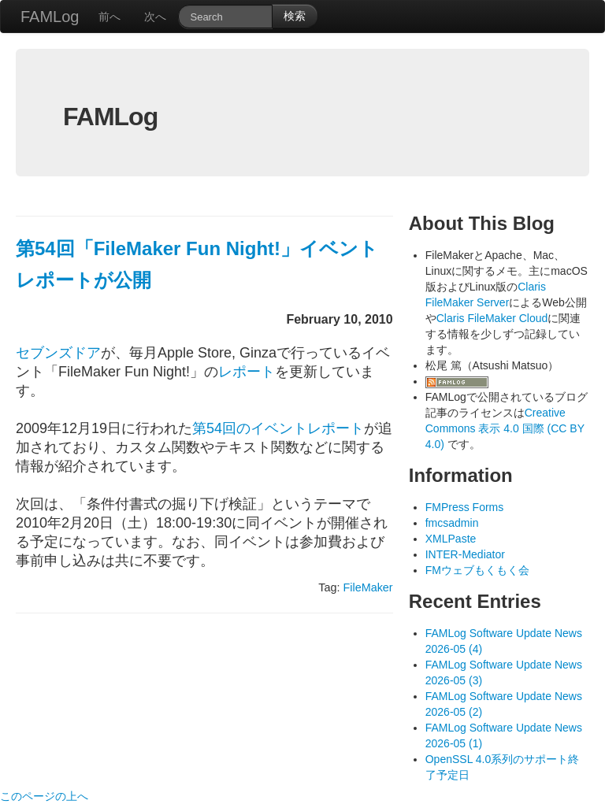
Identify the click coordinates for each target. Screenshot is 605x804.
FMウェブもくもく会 (477, 570)
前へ (109, 16)
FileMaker (367, 587)
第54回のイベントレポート (278, 428)
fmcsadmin (452, 523)
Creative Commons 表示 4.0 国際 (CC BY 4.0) (505, 428)
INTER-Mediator (465, 554)
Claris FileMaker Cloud (492, 318)
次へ (155, 16)
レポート (246, 372)
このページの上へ (44, 796)
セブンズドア (58, 353)
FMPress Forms (464, 507)
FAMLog (49, 16)
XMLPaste (451, 538)
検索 (295, 15)
